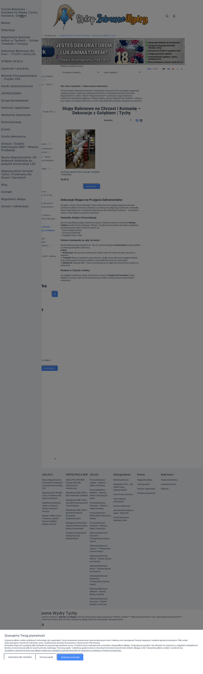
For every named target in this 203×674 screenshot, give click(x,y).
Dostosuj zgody (46, 657)
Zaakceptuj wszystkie (70, 657)
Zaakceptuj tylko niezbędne (20, 657)
